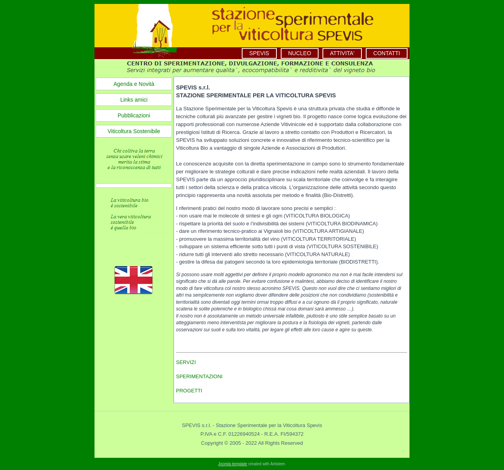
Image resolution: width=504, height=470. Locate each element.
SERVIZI (186, 362)
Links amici (133, 100)
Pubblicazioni (134, 115)
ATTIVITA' (342, 53)
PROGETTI (189, 391)
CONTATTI (386, 53)
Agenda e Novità (133, 84)
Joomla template (232, 464)
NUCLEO (299, 53)
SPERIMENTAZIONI (199, 376)
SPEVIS (259, 53)
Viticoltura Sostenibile (133, 131)
